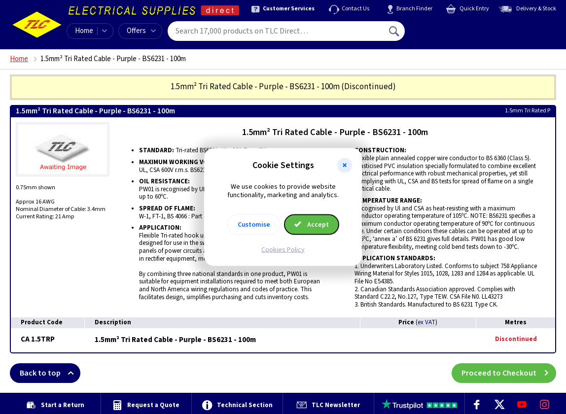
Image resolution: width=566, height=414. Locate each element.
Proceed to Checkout (508, 373)
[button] (344, 165)
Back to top (50, 373)
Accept (311, 224)
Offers (141, 31)
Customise (254, 224)
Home (84, 31)
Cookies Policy (283, 249)
